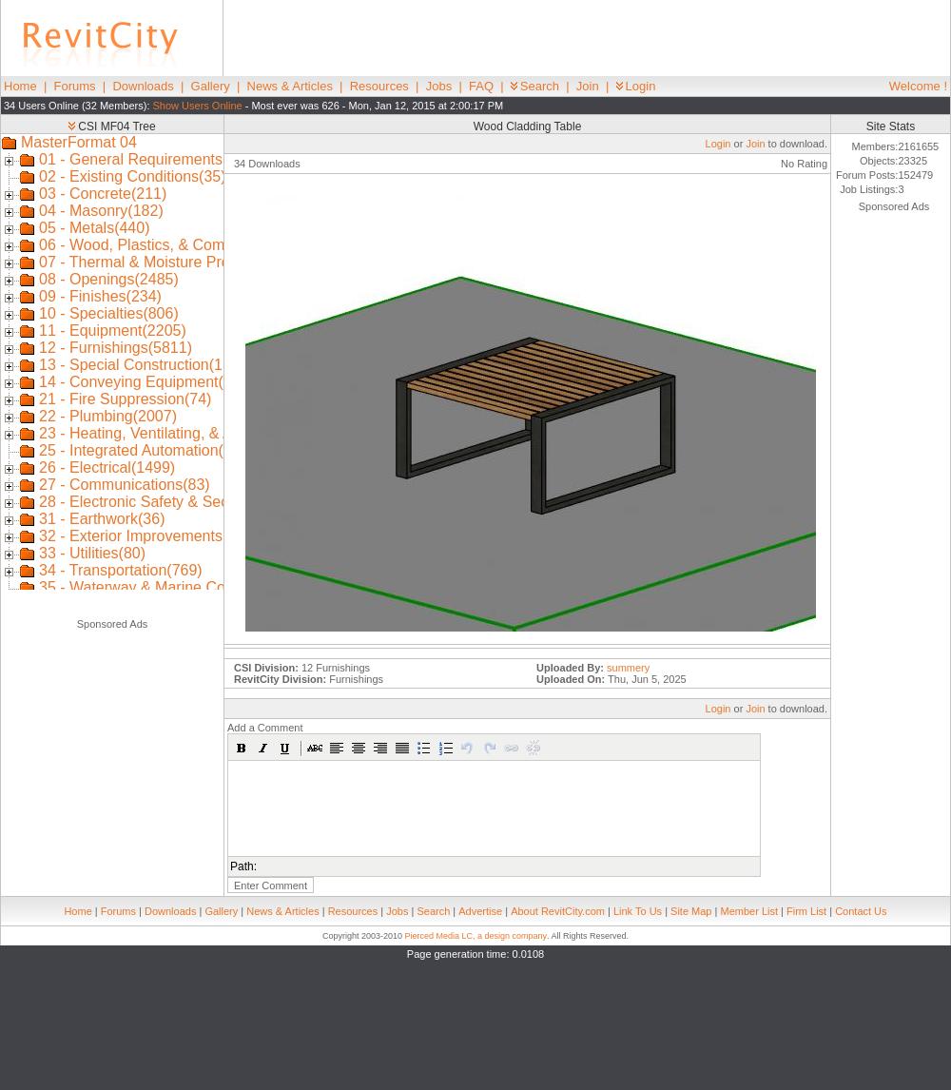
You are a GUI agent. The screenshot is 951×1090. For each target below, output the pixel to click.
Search (535, 86)
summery (628, 667)
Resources (379, 86)
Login (636, 86)
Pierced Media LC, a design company (475, 936)
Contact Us (860, 911)
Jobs (439, 86)
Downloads (142, 86)
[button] (241, 747)
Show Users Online (198, 105)
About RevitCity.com (558, 911)
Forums (75, 86)
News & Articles (290, 86)
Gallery (210, 86)
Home (20, 86)
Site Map (690, 911)
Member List (749, 911)
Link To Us (637, 911)
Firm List (806, 911)
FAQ (481, 86)
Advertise (480, 911)
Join (587, 86)
